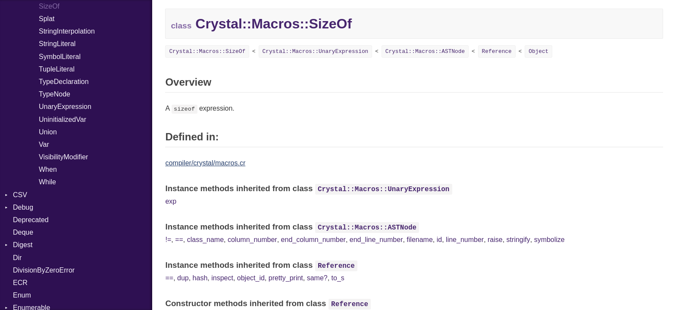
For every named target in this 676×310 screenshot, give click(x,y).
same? (317, 278)
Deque (23, 232)
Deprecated (31, 219)
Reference (497, 51)
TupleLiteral (57, 69)
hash (200, 278)
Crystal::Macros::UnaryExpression (316, 51)
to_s (338, 278)
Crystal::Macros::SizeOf (207, 51)
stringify (518, 239)
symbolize (549, 239)
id (439, 239)
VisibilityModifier (63, 157)
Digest (22, 244)
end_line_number (376, 239)
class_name (205, 239)
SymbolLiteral (60, 56)
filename (419, 239)
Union (48, 132)
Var (44, 144)
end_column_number (313, 239)
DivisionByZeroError (44, 270)
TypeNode (54, 94)
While (47, 182)
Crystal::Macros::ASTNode (425, 51)
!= (168, 239)
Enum (22, 295)
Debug (23, 207)
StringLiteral (57, 43)
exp (170, 201)
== (179, 239)
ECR (20, 282)
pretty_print (286, 278)
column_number (252, 239)
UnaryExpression (65, 106)
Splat (46, 18)
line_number (465, 239)
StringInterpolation (67, 31)
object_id (251, 278)
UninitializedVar (62, 119)
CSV (20, 194)
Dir (17, 257)
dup (183, 278)
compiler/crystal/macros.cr (205, 163)
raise (495, 239)
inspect (222, 278)
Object (538, 51)
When (48, 169)
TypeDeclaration (64, 81)
